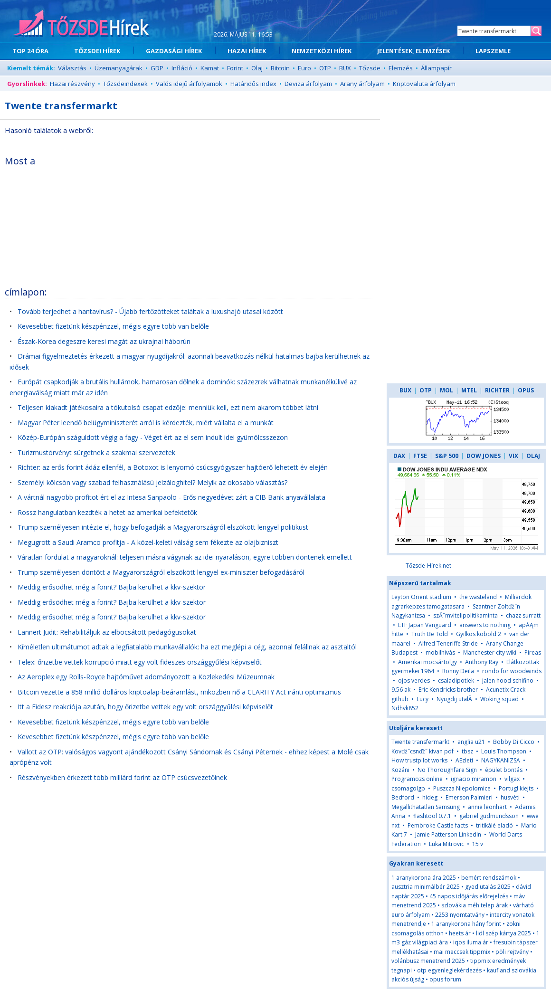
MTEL (469, 390)
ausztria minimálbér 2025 (425, 887)
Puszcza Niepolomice (462, 788)
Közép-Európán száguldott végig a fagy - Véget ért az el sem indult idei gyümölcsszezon (153, 437)
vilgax (512, 779)
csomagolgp (408, 788)
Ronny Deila (458, 671)
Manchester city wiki (489, 652)
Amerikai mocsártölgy (427, 662)
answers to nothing (485, 625)
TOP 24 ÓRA (30, 51)
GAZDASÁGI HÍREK (174, 51)
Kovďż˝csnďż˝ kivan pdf (422, 751)
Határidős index (253, 83)
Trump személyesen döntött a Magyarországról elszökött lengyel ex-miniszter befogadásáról (161, 572)
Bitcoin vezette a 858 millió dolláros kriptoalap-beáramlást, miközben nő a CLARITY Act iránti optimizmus (179, 691)
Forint (235, 68)
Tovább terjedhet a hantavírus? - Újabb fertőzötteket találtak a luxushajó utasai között (150, 311)
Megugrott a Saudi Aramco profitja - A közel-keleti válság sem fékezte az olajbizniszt (148, 542)
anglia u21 (471, 742)
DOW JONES (483, 456)
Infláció (181, 68)
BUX (345, 68)
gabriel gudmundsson (489, 816)
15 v (477, 844)
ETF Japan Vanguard (424, 625)
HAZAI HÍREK (247, 51)
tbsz (467, 751)
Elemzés (401, 68)
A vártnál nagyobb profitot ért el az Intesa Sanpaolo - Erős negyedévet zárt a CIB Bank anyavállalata (171, 497)
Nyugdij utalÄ (455, 699)
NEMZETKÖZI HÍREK (322, 51)
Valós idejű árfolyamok (189, 83)
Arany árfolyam (362, 83)
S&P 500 (446, 456)
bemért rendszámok (488, 878)
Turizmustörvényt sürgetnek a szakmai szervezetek (96, 452)
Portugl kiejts (516, 788)
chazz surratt (523, 615)
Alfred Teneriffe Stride (448, 643)
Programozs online (417, 779)
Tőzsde (369, 68)
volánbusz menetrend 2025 (428, 961)
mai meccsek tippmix (462, 952)
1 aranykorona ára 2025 (423, 878)
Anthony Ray (481, 662)
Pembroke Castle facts (438, 825)
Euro (304, 68)
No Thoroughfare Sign (447, 770)
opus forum (445, 979)
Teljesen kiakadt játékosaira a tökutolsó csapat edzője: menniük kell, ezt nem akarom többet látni (168, 407)
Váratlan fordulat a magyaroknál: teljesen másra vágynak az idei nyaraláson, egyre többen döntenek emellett (185, 557)
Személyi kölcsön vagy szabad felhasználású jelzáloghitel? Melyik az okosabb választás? (152, 482)
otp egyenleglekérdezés (449, 970)
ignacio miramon (473, 779)
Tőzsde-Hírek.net (428, 566)
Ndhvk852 (404, 708)
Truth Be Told (429, 634)
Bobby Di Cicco (513, 742)
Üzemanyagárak (118, 68)
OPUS (526, 390)
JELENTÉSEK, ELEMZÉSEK (413, 51)
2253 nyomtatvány (459, 915)
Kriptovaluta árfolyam (424, 83)
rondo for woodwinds (512, 671)
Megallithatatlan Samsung (425, 807)
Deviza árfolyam (308, 83)
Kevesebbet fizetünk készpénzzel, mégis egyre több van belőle (113, 326)
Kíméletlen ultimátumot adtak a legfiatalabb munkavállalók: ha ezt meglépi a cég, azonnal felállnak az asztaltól (187, 646)
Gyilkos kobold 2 (478, 634)
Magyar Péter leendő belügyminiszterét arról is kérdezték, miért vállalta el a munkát (146, 422)
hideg (430, 797)
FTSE (420, 456)
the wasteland (478, 597)
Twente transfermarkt (420, 742)
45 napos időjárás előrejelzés (468, 896)
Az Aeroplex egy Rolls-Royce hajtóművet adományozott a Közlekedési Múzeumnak (146, 676)
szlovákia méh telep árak (474, 905)
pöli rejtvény (512, 952)
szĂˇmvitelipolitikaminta (465, 615)
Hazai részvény (72, 83)
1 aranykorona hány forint (466, 924)
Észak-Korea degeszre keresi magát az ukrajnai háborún (104, 341)
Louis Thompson (503, 751)
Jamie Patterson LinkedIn (448, 834)
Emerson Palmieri (469, 797)
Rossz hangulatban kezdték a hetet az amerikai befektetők (107, 512)
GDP (157, 68)
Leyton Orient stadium (421, 597)
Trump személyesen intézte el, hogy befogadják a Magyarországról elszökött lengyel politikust (163, 527)
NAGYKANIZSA (501, 760)
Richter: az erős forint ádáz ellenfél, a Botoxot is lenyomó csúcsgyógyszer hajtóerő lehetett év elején (173, 467)
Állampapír (436, 68)
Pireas (532, 652)
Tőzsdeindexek (125, 83)
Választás (72, 68)
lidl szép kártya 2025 (503, 933)
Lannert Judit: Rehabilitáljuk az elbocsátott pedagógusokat (107, 632)
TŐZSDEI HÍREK (97, 51)
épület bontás (503, 770)
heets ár (460, 933)
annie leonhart (487, 807)
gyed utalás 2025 (488, 887)
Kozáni (400, 770)
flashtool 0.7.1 (432, 816)
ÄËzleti (464, 760)
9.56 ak (400, 689)
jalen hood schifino (507, 680)
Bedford (402, 797)
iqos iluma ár (470, 942)
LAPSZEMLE (493, 51)
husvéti (510, 797)
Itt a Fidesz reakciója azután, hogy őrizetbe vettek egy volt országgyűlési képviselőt (145, 706)
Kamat (209, 68)
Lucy (422, 699)
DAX (399, 456)
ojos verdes (414, 680)
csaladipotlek (456, 680)
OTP (325, 68)
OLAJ (533, 456)
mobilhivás (440, 652)
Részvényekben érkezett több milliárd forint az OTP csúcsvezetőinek (122, 777)
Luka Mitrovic (446, 844)
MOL (446, 390)
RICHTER (497, 390)
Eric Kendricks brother (448, 689)
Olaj (257, 68)
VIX (513, 456)
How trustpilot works (419, 760)
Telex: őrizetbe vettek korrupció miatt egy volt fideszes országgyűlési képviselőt (140, 661)
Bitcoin (280, 68)
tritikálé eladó (494, 825)
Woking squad (499, 699)
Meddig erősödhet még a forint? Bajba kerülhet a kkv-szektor (112, 586)
